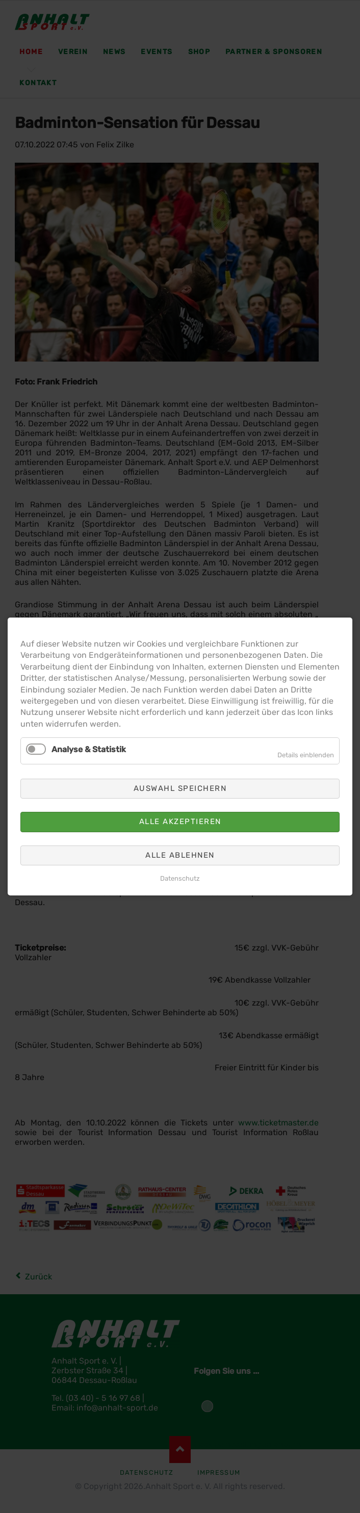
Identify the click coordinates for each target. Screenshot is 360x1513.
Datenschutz (180, 878)
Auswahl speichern (180, 788)
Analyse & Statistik (89, 749)
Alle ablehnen (180, 855)
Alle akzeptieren (180, 821)
